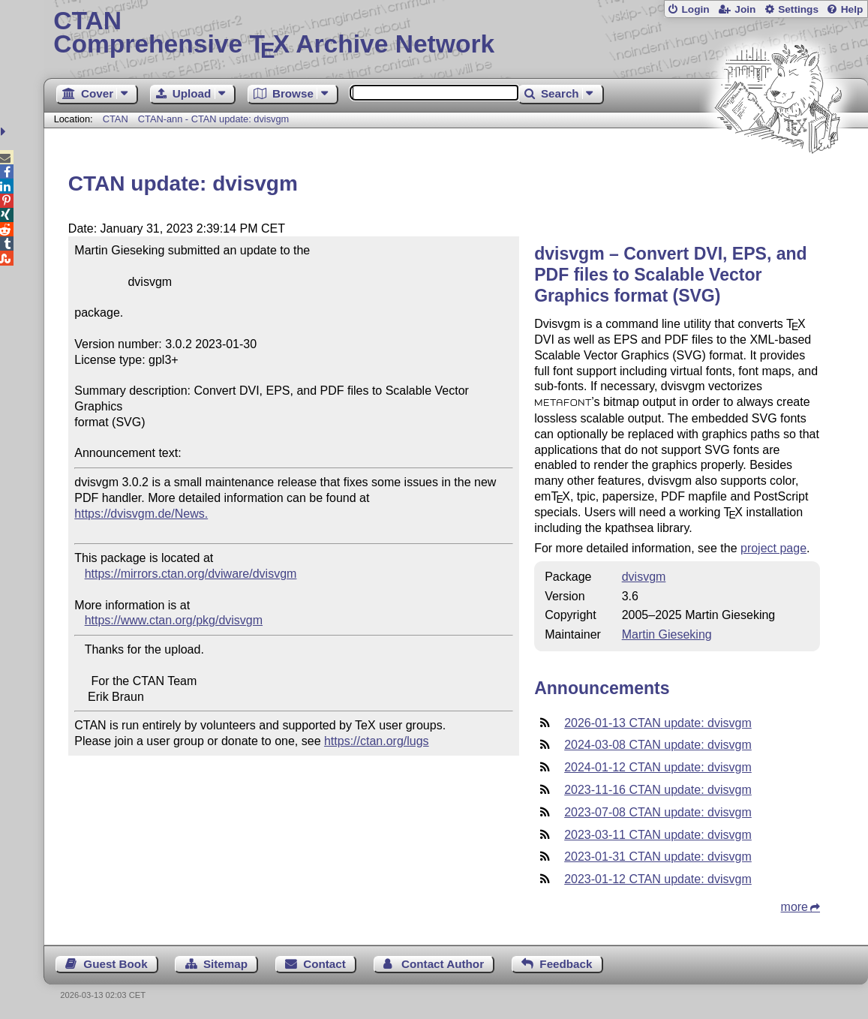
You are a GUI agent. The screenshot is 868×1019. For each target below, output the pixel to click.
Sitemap (225, 963)
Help (852, 9)
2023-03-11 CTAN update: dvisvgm (658, 834)
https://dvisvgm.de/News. (141, 513)
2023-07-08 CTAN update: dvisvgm (658, 812)
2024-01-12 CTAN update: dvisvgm (658, 767)
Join (744, 9)
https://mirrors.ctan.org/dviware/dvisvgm (191, 573)
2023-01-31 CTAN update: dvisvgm (658, 856)
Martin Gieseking (667, 634)
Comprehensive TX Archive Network (455, 34)
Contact (324, 963)
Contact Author (442, 963)
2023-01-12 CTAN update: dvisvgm (658, 879)
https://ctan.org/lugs (376, 741)
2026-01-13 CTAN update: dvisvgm (658, 723)
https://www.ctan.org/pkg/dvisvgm (174, 620)
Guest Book (115, 963)
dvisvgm (644, 576)
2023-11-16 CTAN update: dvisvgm (658, 789)
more (794, 906)
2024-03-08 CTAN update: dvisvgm (658, 744)
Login (695, 9)
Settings (798, 9)
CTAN (115, 119)
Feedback (565, 963)
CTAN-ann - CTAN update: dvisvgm (214, 119)
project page (773, 548)
